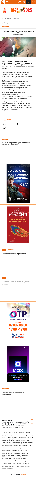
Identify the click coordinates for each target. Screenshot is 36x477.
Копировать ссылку (9, 23)
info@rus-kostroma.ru (18, 425)
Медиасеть (23, 474)
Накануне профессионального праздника (14, 393)
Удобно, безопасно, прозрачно (14, 254)
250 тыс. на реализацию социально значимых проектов (16, 144)
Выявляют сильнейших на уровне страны (16, 283)
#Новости (5, 26)
